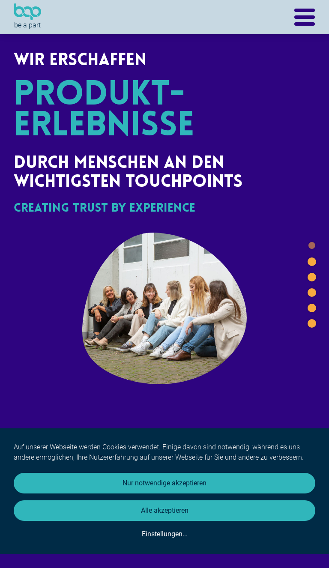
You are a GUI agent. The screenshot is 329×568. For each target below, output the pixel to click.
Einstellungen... (165, 534)
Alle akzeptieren (164, 510)
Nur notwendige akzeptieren (164, 483)
